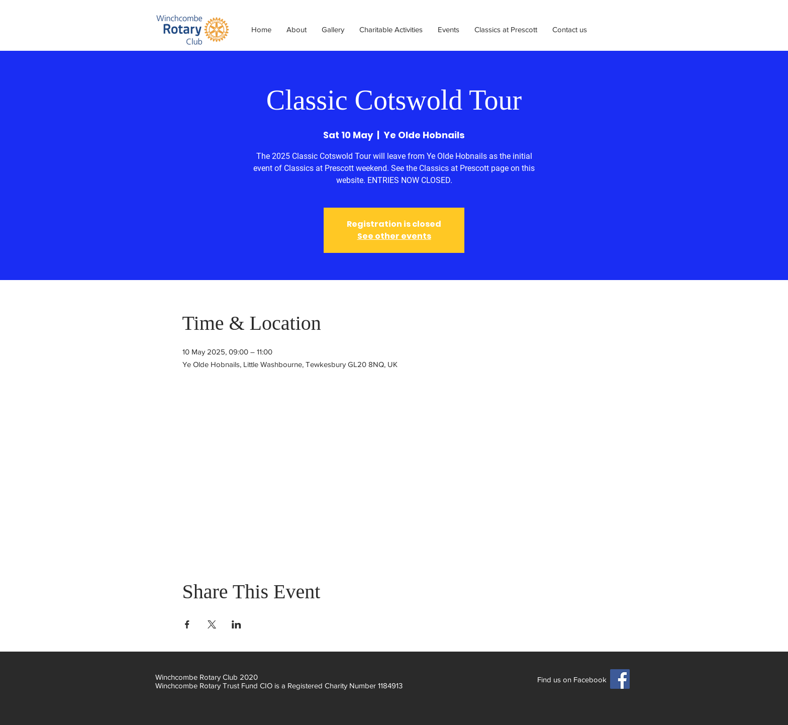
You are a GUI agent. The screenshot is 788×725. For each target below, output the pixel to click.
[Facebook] (620, 679)
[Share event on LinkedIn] (236, 624)
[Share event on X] (212, 624)
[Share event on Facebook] (187, 624)
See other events (394, 236)
